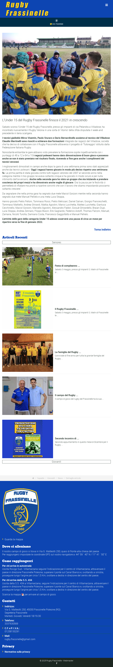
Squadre (40, 478)
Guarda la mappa (14, 539)
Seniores (56, 242)
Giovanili (56, 461)
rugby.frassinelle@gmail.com (20, 639)
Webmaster (68, 660)
